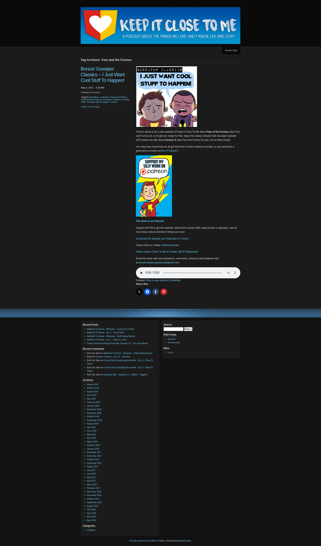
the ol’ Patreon (169, 150)
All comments (174, 342)
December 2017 (94, 452)
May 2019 (91, 399)
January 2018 (93, 449)
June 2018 (91, 431)
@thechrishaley (170, 245)
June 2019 (91, 395)
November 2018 (94, 413)
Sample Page (231, 50)
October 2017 (93, 459)
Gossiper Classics (112, 99)
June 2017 (91, 474)
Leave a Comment (90, 106)
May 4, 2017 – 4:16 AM (92, 87)
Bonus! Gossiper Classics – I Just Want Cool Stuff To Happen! (102, 74)
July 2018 (91, 427)
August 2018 (92, 424)
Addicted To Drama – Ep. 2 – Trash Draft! (105, 332)
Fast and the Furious (91, 99)
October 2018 (93, 416)
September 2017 (94, 463)
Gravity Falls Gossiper (98, 102)
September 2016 (94, 502)
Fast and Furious (118, 97)
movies (114, 102)
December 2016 (94, 492)
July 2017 (91, 470)
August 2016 (92, 506)
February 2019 (93, 402)
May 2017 (91, 477)
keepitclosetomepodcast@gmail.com (159, 262)
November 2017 (94, 456)
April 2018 (91, 438)
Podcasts (95, 92)
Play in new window (157, 280)
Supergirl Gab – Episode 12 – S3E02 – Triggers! (126, 375)
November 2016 (94, 495)
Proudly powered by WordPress (143, 541)
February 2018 (93, 445)
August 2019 (92, 391)
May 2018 (91, 434)
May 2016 (91, 517)
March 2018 (92, 442)
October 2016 (93, 499)
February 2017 (93, 488)
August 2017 (92, 466)
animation (94, 97)
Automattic (186, 541)
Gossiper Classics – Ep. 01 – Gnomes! (112, 357)
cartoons (104, 97)
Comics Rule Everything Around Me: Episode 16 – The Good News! (117, 343)
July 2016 (91, 509)
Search (168, 324)
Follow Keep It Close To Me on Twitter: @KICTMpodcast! (167, 251)
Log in (170, 352)
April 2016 (91, 520)
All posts (171, 339)
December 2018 (94, 409)
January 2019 (93, 406)
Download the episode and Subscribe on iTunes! (162, 238)
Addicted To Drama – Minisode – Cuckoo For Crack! (110, 329)
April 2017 (91, 481)
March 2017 (92, 484)
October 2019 (93, 388)
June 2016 (91, 513)
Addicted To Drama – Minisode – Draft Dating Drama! (111, 336)
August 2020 (92, 384)
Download (175, 280)
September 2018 (94, 420)
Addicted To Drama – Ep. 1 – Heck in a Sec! (107, 340)
